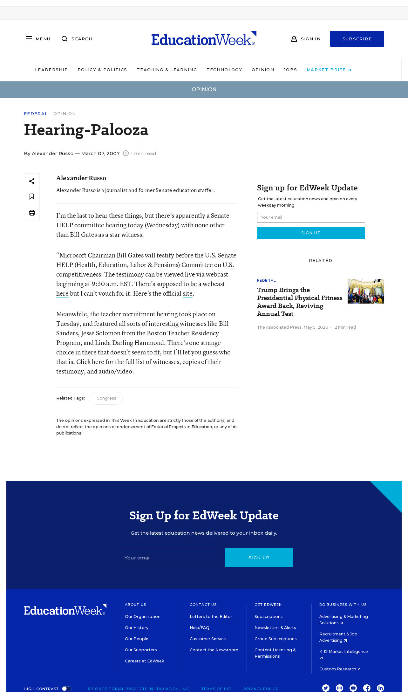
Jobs (301, 69)
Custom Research (340, 669)
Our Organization (142, 616)
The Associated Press (279, 327)
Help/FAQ (199, 627)
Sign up (258, 557)
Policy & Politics (113, 69)
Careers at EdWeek (144, 661)
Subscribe (357, 38)
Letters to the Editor (211, 616)
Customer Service (208, 638)
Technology (235, 69)
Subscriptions (269, 616)
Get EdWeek (268, 604)
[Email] (167, 557)
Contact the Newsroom (214, 649)
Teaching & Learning (178, 69)
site (188, 293)
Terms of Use (216, 689)
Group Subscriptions (276, 638)
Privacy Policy (260, 689)
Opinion (273, 69)
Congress (106, 398)
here (62, 293)
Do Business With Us (343, 604)
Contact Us (203, 604)
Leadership (62, 69)
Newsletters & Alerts (275, 627)
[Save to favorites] (31, 197)
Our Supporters (141, 649)
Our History (136, 627)
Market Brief (340, 69)
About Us (135, 604)
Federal (36, 113)
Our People (136, 638)
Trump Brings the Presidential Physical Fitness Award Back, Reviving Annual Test (300, 302)
